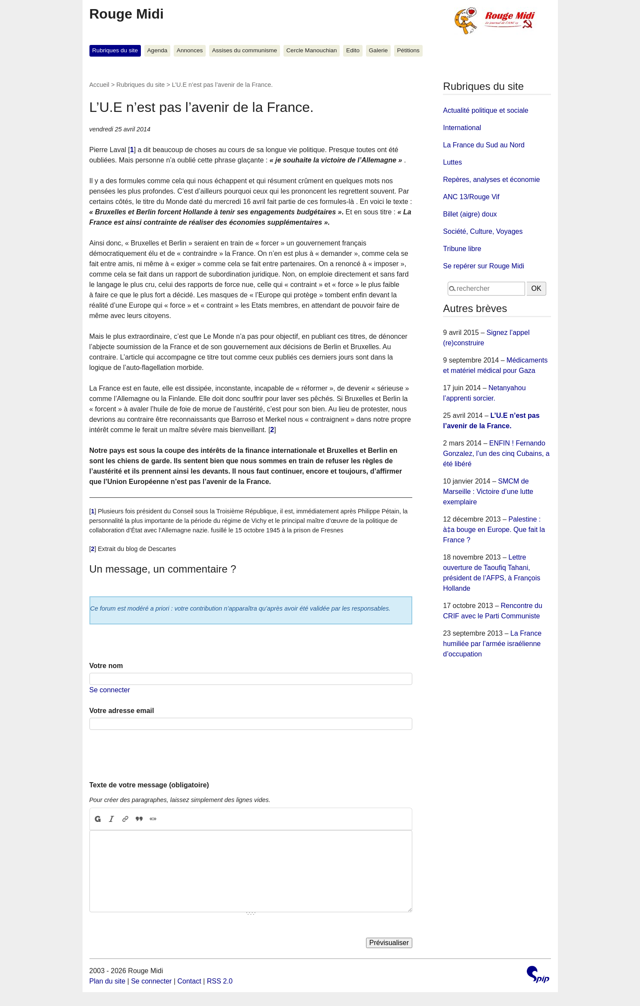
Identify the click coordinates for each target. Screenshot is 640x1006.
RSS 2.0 (220, 981)
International (462, 127)
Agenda (157, 50)
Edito (353, 50)
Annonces (190, 50)
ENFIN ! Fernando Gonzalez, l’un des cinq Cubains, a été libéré (496, 453)
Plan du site (107, 981)
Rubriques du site (115, 50)
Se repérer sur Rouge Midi (483, 266)
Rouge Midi (126, 14)
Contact (189, 981)
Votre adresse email (121, 710)
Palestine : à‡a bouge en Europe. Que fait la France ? (494, 530)
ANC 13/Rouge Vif (471, 197)
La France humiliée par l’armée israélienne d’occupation (492, 644)
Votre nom (106, 665)
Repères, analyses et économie (491, 179)
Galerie (378, 50)
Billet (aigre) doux (470, 214)
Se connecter (109, 690)
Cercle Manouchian (312, 50)
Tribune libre (462, 248)
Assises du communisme (244, 50)
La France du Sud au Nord (484, 145)
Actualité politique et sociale (485, 110)
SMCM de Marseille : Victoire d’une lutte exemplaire (488, 492)
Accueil (99, 84)
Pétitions (408, 50)
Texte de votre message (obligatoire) (149, 785)
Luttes (452, 162)
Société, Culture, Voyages (482, 231)
